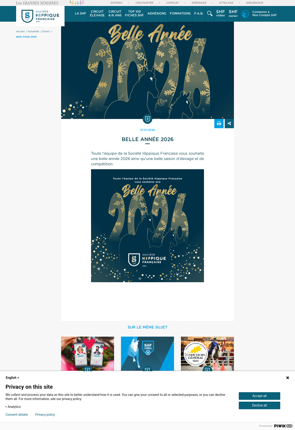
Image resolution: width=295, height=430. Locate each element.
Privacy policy (45, 414)
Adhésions (157, 13)
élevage (97, 13)
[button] (80, 14)
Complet (172, 3)
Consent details (17, 414)
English (13, 378)
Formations (180, 13)
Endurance (254, 3)
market (233, 13)
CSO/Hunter (144, 3)
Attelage (226, 3)
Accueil (20, 31)
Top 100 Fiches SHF (134, 13)
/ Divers (45, 31)
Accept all (259, 396)
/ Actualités (32, 31)
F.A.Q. (199, 13)
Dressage (199, 3)
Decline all (259, 405)
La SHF (80, 13)
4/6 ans (114, 13)
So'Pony (117, 3)
